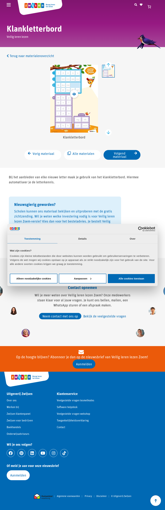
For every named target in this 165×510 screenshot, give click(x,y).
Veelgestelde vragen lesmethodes (75, 400)
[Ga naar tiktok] (64, 453)
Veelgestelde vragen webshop (73, 413)
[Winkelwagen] (150, 7)
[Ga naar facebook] (11, 453)
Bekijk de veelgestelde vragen (104, 316)
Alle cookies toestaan (131, 278)
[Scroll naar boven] (155, 500)
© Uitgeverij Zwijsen (121, 496)
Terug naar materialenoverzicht (30, 56)
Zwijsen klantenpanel (18, 413)
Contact (61, 427)
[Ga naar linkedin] (32, 453)
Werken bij (13, 407)
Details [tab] (82, 238)
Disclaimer (101, 496)
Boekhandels (14, 427)
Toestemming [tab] (32, 238)
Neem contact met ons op (60, 316)
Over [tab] (133, 238)
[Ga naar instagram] (53, 453)
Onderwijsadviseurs (18, 433)
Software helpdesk (67, 407)
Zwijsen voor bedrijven (20, 420)
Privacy (88, 496)
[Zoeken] (135, 4)
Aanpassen (82, 278)
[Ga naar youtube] (43, 453)
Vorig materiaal (41, 154)
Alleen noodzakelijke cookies (33, 278)
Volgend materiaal (125, 155)
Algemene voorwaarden (68, 496)
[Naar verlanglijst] (141, 4)
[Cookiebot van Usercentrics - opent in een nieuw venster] (140, 229)
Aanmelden (84, 364)
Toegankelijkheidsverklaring (73, 420)
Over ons (12, 400)
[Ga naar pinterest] (21, 453)
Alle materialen (80, 154)
